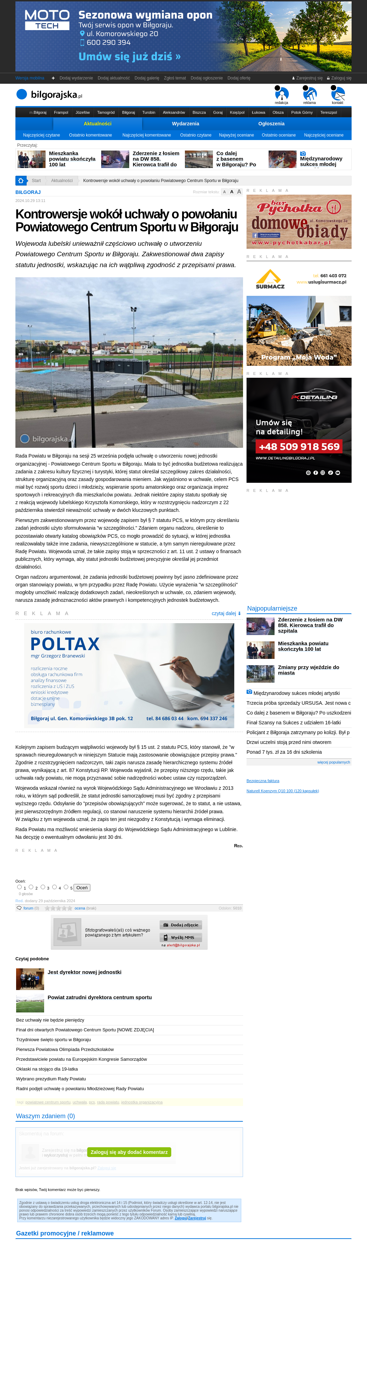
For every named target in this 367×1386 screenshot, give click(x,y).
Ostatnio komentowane (90, 135)
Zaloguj (181, 1218)
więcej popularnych (333, 762)
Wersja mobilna (29, 78)
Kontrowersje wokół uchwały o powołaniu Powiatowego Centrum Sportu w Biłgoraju (160, 180)
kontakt (338, 95)
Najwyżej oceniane (236, 135)
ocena (85, 908)
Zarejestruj (197, 1218)
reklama (310, 95)
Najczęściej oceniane (324, 135)
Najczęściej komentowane (147, 135)
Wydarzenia (185, 123)
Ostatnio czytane (195, 135)
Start (36, 180)
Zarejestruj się (307, 78)
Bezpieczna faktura (263, 781)
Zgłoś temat (175, 78)
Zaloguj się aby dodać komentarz (129, 1152)
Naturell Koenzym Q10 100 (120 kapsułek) (283, 791)
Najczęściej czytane (41, 135)
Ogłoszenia (271, 123)
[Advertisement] (98, 865)
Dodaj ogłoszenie (206, 78)
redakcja (282, 95)
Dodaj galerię (147, 78)
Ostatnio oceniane (279, 135)
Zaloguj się (339, 78)
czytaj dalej (226, 613)
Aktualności (97, 123)
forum (31, 908)
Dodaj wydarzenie (76, 78)
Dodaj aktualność (113, 78)
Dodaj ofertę (239, 78)
